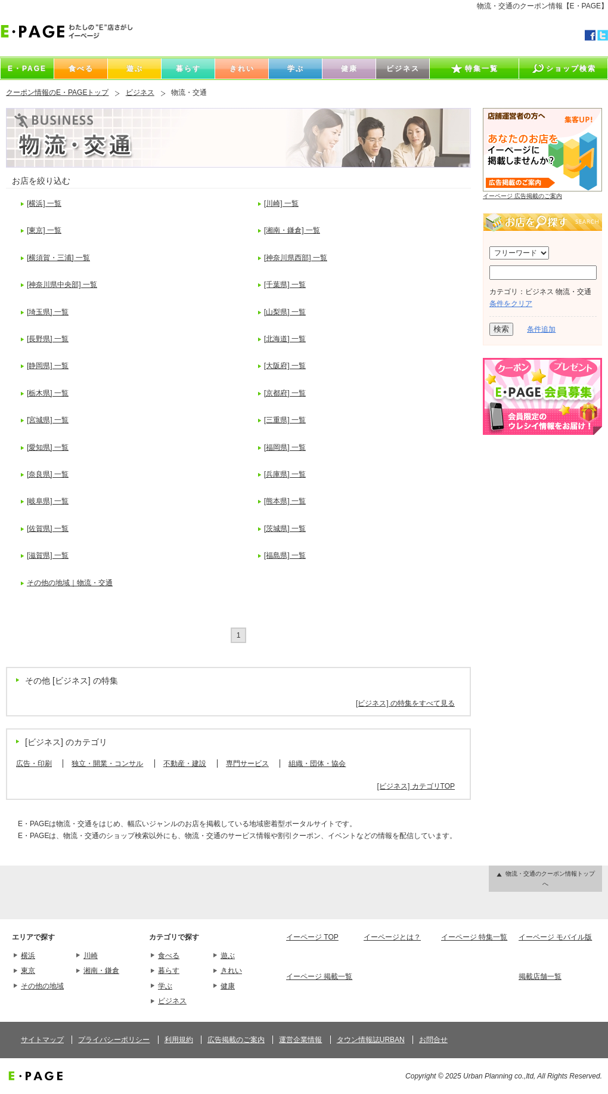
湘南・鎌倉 (101, 970)
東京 (28, 970)
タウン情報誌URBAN (371, 1040)
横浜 (28, 955)
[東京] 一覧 (44, 230)
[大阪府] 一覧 (285, 365)
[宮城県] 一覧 (48, 420)
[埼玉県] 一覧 (48, 312)
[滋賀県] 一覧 (48, 555)
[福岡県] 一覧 (285, 447)
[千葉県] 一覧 (285, 284)
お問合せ (433, 1040)
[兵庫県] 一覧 (285, 474)
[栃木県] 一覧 (48, 393)
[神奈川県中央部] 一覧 (62, 284)
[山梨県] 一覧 (285, 312)
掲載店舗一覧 (540, 976)
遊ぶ (228, 955)
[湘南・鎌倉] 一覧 (292, 230)
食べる (168, 955)
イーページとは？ (392, 937)
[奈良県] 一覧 (48, 474)
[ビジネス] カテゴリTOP (416, 786)
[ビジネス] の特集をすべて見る (405, 703)
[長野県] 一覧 (48, 339)
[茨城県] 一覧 (285, 528)
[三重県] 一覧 (285, 420)
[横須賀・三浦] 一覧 (58, 258)
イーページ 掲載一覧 (319, 976)
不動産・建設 (184, 763)
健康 (228, 986)
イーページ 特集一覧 (474, 937)
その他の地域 (42, 986)
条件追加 (541, 329)
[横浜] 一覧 (44, 203)
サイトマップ (42, 1040)
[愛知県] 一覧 (48, 447)
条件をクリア (510, 303)
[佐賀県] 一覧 (48, 528)
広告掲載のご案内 (236, 1040)
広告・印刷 (34, 763)
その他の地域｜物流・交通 (70, 583)
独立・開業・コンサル (107, 763)
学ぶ (165, 986)
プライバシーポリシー (114, 1040)
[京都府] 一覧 (285, 393)
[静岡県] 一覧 (48, 365)
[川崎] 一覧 (281, 203)
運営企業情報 (300, 1040)
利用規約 (179, 1040)
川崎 (90, 955)
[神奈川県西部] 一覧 (295, 258)
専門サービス (247, 763)
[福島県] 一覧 (285, 555)
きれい (231, 970)
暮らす (168, 970)
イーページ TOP (312, 937)
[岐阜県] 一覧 (48, 501)
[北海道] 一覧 (285, 339)
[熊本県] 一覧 (285, 501)
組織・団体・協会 (317, 763)
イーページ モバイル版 (555, 937)
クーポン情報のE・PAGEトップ (57, 92)
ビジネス (140, 92)
